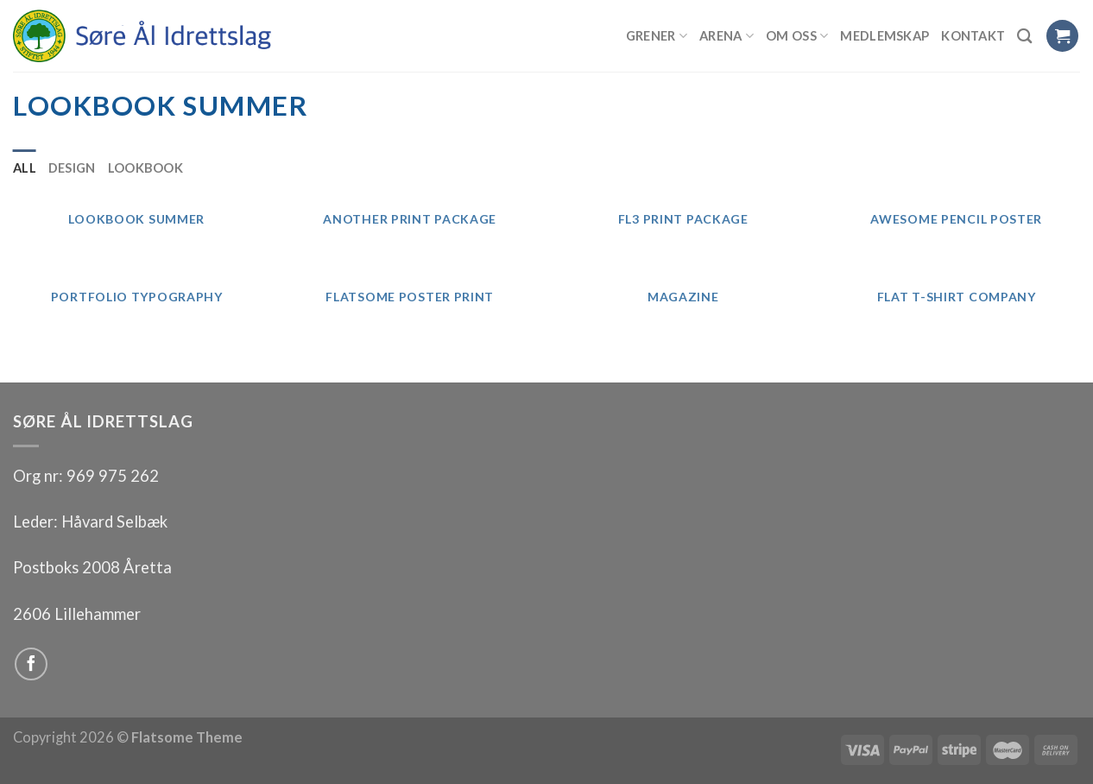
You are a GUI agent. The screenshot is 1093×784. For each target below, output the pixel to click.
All (24, 167)
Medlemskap (884, 35)
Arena (726, 36)
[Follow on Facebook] (31, 664)
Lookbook (145, 167)
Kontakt (973, 35)
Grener (656, 36)
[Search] (1025, 36)
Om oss (797, 36)
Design (72, 167)
